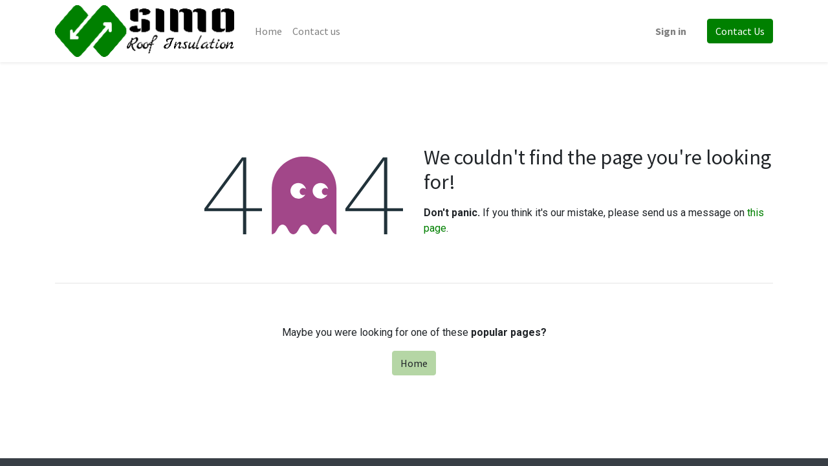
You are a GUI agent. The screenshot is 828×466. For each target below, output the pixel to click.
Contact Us (740, 31)
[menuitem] (268, 31)
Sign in (670, 31)
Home (414, 363)
